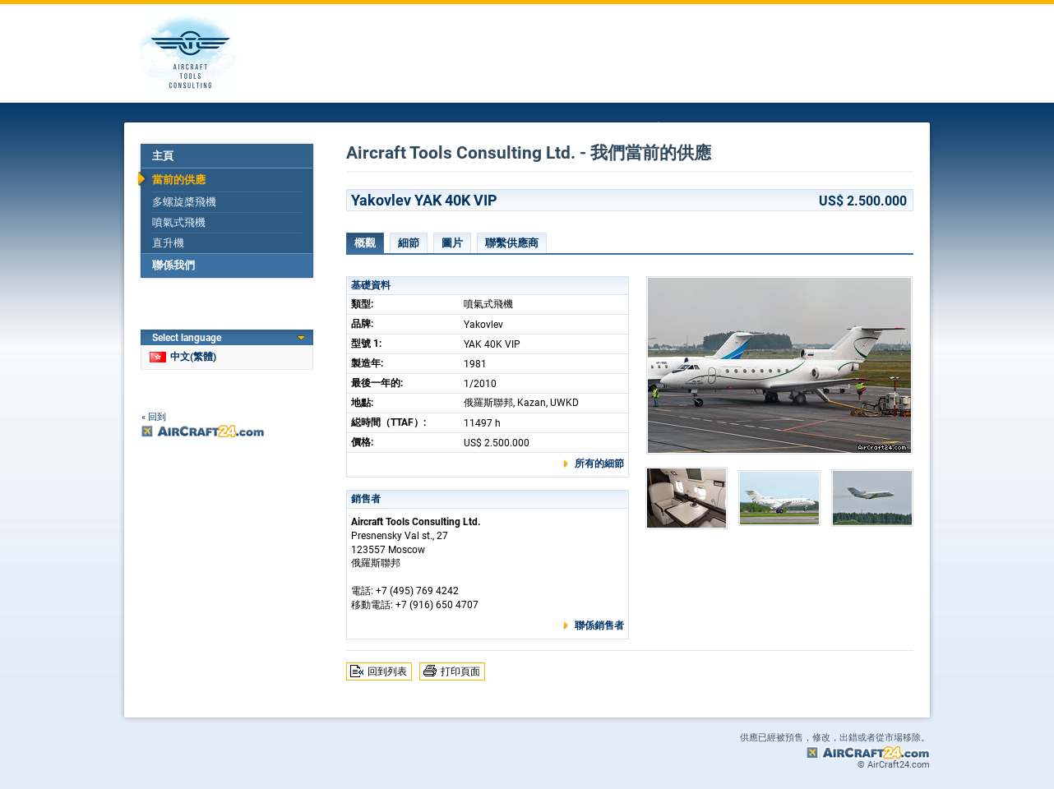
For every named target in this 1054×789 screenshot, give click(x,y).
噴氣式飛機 (179, 222)
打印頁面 (460, 671)
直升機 (168, 243)
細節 (408, 243)
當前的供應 (179, 179)
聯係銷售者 (599, 625)
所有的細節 (599, 463)
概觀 (365, 243)
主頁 (162, 156)
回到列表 (387, 671)
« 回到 (153, 417)
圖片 (452, 243)
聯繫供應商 (512, 243)
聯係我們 (173, 265)
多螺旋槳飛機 (184, 202)
